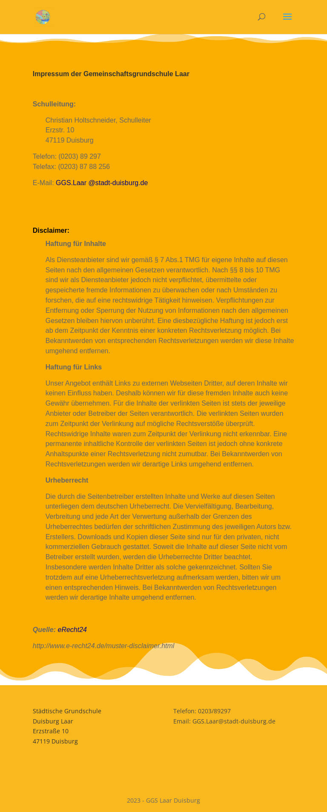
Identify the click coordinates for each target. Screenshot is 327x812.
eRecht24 (72, 629)
